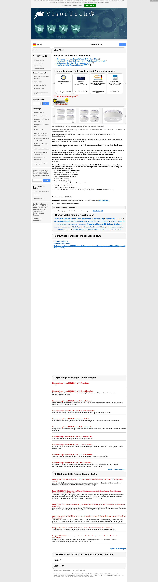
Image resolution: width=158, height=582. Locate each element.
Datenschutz (105, 2)
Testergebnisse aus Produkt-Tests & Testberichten (77, 59)
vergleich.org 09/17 (115, 91)
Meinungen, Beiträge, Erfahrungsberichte (73, 63)
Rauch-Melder (104, 200)
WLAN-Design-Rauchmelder (41, 149)
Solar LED (39, 198)
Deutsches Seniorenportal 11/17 (64, 92)
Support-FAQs (38, 81)
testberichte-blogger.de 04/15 (98, 92)
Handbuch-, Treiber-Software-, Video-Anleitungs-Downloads (81, 61)
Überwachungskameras (41, 191)
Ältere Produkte (38, 63)
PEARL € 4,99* (98, 211)
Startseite (94, 44)
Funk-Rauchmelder (39, 129)
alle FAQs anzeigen (119, 549)
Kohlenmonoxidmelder (40, 116)
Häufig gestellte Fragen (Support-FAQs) (73, 65)
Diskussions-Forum (39, 88)
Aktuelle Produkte (39, 60)
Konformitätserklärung (62, 243)
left (54, 116)
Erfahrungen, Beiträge (40, 85)
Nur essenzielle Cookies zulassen (71, 5)
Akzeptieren (90, 5)
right (125, 116)
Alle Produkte (37, 65)
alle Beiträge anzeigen (118, 469)
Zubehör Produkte (39, 68)
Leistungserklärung (61, 241)
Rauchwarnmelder (39, 112)
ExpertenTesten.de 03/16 (80, 91)
